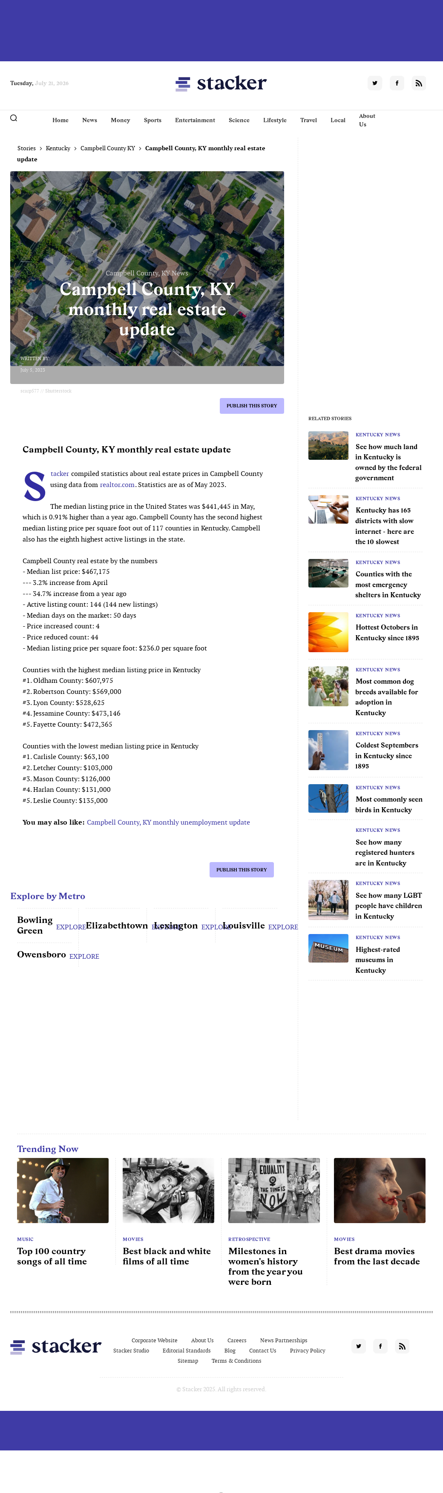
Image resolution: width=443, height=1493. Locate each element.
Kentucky (58, 148)
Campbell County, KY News (147, 273)
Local (338, 120)
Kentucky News (378, 434)
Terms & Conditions (237, 1360)
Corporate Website (155, 1340)
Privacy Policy (307, 1350)
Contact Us (262, 1350)
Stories (26, 148)
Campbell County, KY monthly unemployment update (168, 822)
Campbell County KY (108, 148)
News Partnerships (284, 1340)
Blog (230, 1350)
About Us (367, 120)
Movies (133, 1239)
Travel (308, 120)
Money (120, 120)
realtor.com (117, 484)
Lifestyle (275, 120)
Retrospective (249, 1239)
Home (60, 120)
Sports (152, 120)
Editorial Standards (187, 1350)
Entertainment (195, 120)
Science (239, 120)
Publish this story (252, 405)
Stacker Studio (131, 1350)
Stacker (59, 473)
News (89, 120)
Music (25, 1239)
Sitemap (188, 1360)
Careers (237, 1340)
